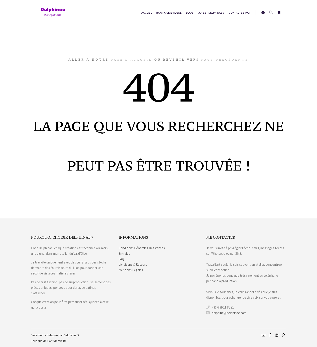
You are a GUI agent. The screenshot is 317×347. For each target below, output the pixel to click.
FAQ (121, 259)
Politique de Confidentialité (49, 341)
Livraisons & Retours (133, 264)
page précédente (225, 59)
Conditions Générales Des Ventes (142, 248)
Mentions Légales (131, 270)
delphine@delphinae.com (226, 312)
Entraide (124, 253)
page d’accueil (131, 59)
